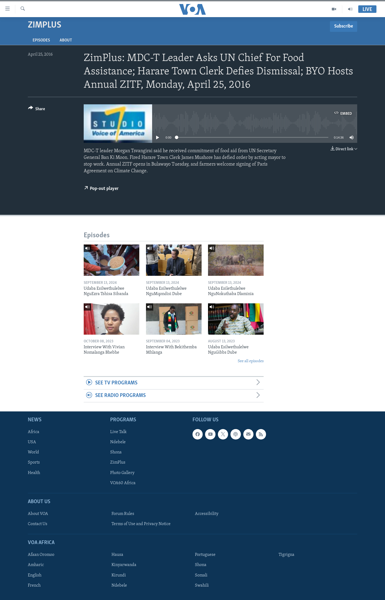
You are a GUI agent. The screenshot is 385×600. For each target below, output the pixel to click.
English (34, 575)
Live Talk (118, 432)
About (66, 40)
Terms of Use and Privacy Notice (141, 524)
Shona (116, 452)
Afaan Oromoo (41, 555)
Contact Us (37, 524)
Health (34, 473)
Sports (34, 462)
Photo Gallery (122, 473)
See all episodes (251, 361)
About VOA (38, 514)
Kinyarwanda (123, 565)
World (33, 452)
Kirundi (118, 575)
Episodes (41, 40)
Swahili (202, 585)
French (34, 585)
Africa (33, 432)
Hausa (117, 555)
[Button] (36, 109)
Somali (201, 575)
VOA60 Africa (123, 483)
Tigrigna (286, 555)
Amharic (36, 565)
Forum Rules (122, 514)
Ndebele (118, 442)
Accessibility (206, 514)
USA (32, 442)
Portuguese (205, 555)
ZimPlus (117, 462)
